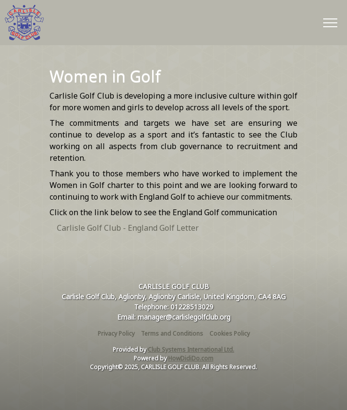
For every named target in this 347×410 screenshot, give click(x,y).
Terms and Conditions (172, 333)
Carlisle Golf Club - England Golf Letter (128, 227)
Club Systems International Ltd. (191, 349)
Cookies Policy (229, 333)
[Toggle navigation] (329, 22)
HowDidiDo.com (190, 358)
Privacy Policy (116, 333)
